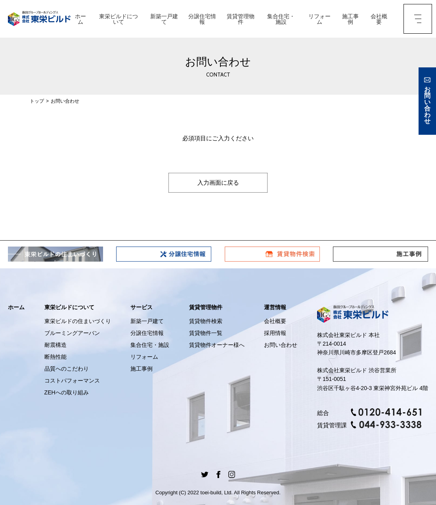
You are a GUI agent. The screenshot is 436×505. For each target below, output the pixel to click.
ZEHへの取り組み (66, 392)
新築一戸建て (164, 19)
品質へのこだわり (66, 368)
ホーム (80, 19)
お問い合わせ (280, 345)
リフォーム (319, 19)
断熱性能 (55, 357)
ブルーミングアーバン (72, 333)
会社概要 (379, 19)
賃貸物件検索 (205, 321)
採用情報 (275, 333)
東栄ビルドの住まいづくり (77, 321)
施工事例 (350, 19)
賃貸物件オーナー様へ (217, 345)
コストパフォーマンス (72, 380)
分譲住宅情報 (202, 19)
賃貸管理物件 (240, 19)
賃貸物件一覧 (205, 333)
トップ (37, 101)
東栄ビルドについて (118, 19)
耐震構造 (55, 345)
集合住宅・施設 (281, 19)
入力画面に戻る (218, 183)
